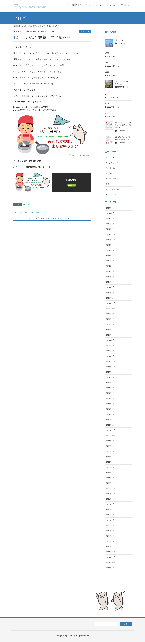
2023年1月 (110, 420)
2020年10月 (110, 562)
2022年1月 (110, 483)
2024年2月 (110, 351)
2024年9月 (110, 314)
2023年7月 (110, 388)
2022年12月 (110, 425)
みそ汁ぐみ (110, 168)
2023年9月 (110, 377)
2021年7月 (110, 515)
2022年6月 (110, 457)
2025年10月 (110, 245)
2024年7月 (110, 324)
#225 (107, 94)
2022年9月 (110, 441)
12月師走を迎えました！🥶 (28, 212)
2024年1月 (110, 356)
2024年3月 (110, 345)
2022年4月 (110, 467)
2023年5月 (110, 398)
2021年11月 (110, 494)
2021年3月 (110, 536)
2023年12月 (110, 361)
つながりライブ (112, 163)
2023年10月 (110, 372)
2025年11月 (110, 240)
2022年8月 (110, 446)
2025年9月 (110, 250)
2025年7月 (110, 261)
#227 (107, 62)
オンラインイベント (114, 179)
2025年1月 (110, 293)
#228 (107, 53)
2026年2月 (110, 224)
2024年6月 (110, 330)
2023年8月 (110, 383)
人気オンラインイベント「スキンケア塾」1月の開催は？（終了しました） (47, 218)
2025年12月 (110, 234)
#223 (107, 113)
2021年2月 (110, 541)
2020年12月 (110, 552)
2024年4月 (110, 340)
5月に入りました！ (122, 40)
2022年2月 (110, 478)
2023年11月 (110, 367)
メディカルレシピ (113, 189)
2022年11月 (110, 430)
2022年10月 (110, 435)
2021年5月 (110, 525)
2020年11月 (110, 557)
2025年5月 (110, 271)
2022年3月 (110, 473)
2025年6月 (110, 266)
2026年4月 (110, 213)
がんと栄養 (85, 31)
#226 (107, 72)
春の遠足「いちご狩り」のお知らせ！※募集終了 (123, 125)
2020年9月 (110, 568)
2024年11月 (110, 303)
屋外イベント (111, 194)
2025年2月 (110, 287)
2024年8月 (110, 319)
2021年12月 (110, 488)
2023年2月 (110, 414)
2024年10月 (110, 308)
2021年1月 (110, 547)
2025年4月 (110, 277)
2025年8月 (110, 256)
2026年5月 (110, 208)
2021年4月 (110, 531)
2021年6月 (110, 520)
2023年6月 (110, 393)
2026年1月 (110, 229)
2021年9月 (110, 504)
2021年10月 (110, 499)
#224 (107, 104)
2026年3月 (110, 218)
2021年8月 (110, 509)
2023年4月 (110, 404)
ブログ (108, 184)
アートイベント (112, 173)
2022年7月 (110, 451)
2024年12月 (110, 298)
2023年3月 (110, 409)
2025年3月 (110, 282)
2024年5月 (110, 335)
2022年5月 (110, 462)
